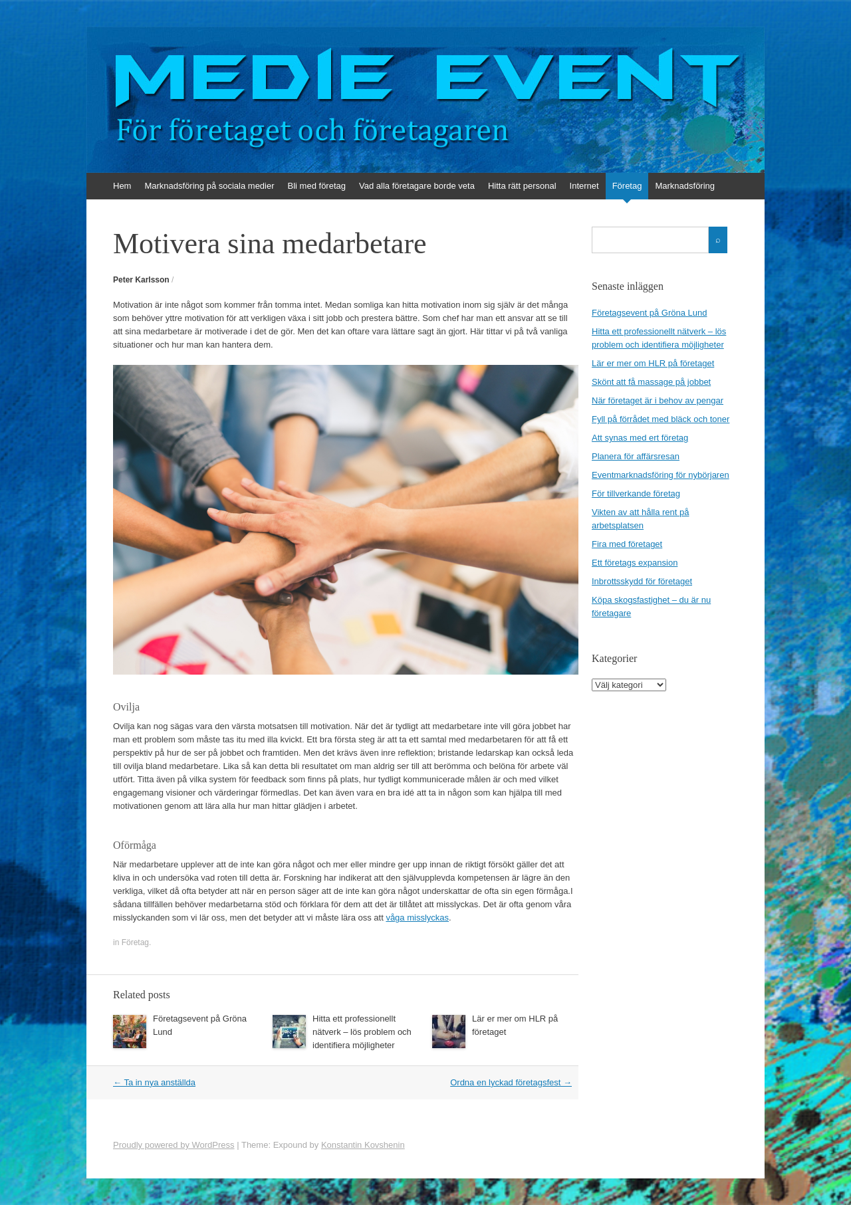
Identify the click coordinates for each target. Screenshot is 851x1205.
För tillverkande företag (636, 493)
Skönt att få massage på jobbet (651, 382)
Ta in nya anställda (154, 1082)
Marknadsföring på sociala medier (209, 186)
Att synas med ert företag (640, 438)
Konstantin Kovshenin (363, 1145)
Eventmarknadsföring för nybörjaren (660, 475)
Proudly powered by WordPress (174, 1145)
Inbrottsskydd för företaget (642, 581)
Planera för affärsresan (635, 456)
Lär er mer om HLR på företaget (653, 363)
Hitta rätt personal (522, 186)
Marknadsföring (685, 186)
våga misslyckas (417, 918)
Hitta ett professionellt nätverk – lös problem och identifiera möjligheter (362, 1032)
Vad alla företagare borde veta (417, 186)
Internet (584, 186)
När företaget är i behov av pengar (657, 400)
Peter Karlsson (141, 279)
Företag (627, 186)
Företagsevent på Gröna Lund (649, 313)
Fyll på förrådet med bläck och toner (660, 419)
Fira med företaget (627, 544)
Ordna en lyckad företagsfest (511, 1082)
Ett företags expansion (634, 563)
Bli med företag (317, 186)
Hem (122, 186)
